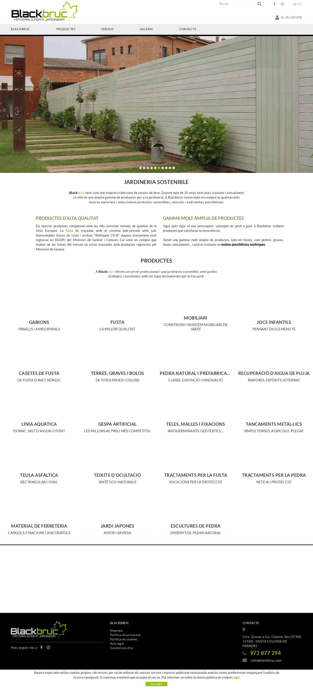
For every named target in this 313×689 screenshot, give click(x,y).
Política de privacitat (125, 635)
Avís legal (117, 643)
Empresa (116, 630)
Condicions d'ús (121, 648)
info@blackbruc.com (266, 660)
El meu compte (288, 17)
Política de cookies (124, 639)
